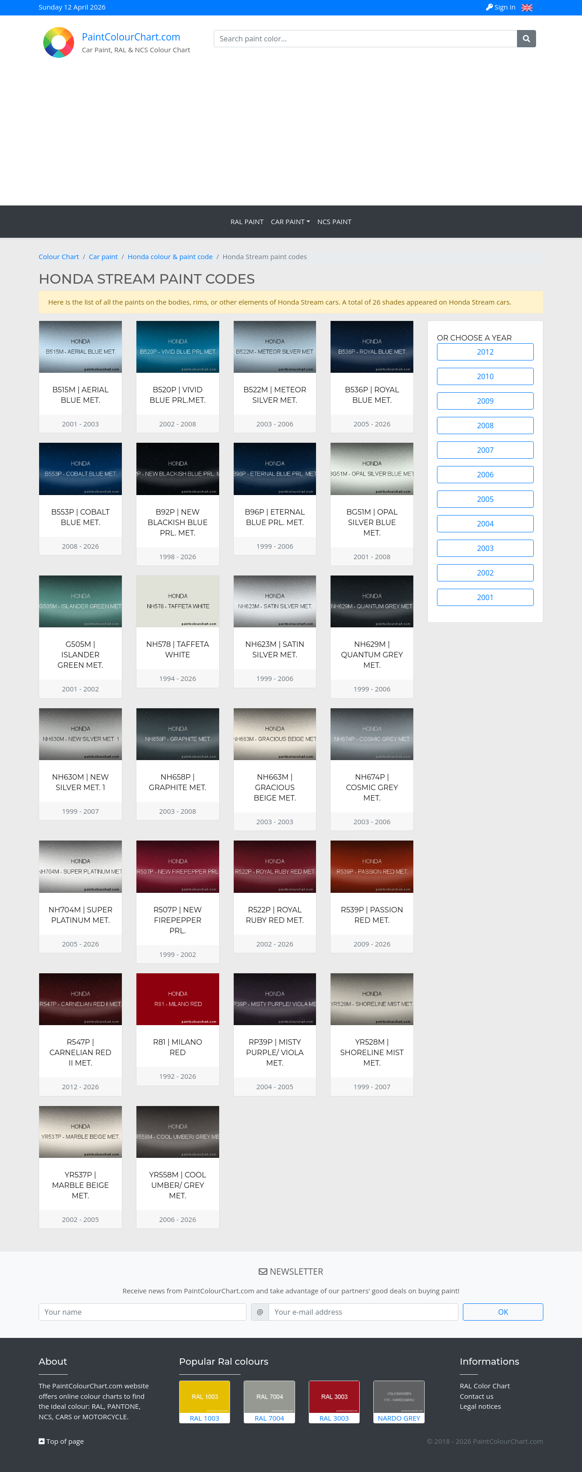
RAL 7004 (269, 1401)
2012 (485, 352)
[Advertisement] (291, 137)
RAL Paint (247, 221)
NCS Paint (334, 221)
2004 (485, 524)
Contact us (476, 1396)
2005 (485, 499)
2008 (485, 426)
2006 (485, 475)
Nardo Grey (399, 1401)
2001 (485, 597)
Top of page (61, 1441)
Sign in (501, 6)
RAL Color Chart (485, 1385)
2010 (485, 376)
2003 (485, 548)
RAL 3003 (334, 1401)
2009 (485, 401)
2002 (485, 573)
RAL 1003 (205, 1401)
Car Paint (288, 221)
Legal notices (480, 1406)
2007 (485, 450)
